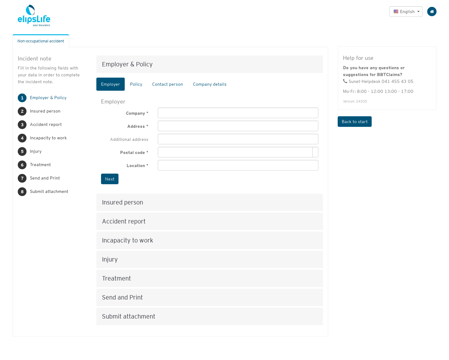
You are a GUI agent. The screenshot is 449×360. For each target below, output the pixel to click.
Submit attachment (49, 191)
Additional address (129, 139)
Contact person (167, 84)
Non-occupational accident (40, 41)
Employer (110, 84)
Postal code (132, 152)
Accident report (46, 124)
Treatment (40, 164)
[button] (405, 11)
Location (136, 165)
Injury (35, 151)
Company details (210, 84)
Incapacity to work (48, 137)
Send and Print (45, 177)
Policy (136, 84)
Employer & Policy (48, 97)
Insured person (45, 110)
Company (135, 113)
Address (136, 126)
